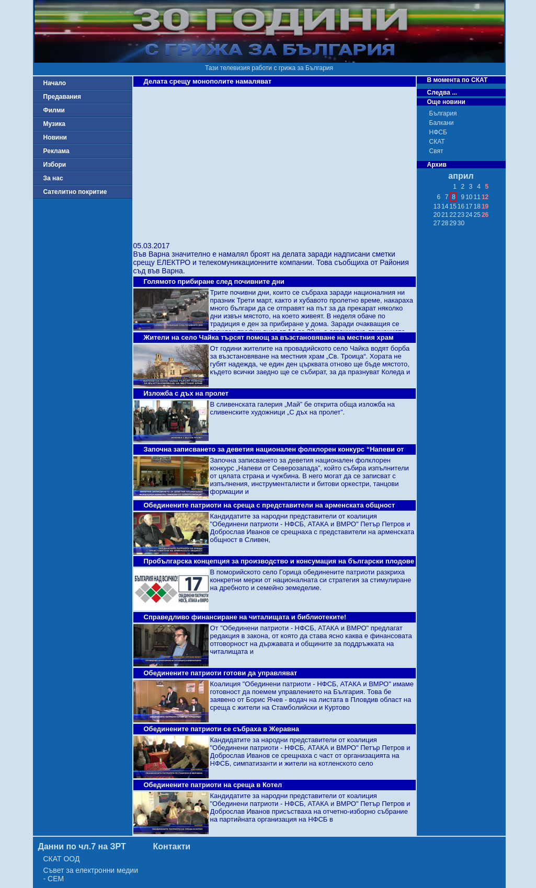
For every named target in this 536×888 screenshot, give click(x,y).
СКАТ (437, 141)
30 (461, 223)
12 (485, 197)
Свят (436, 151)
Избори (54, 164)
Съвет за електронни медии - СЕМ (91, 874)
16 (461, 206)
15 (452, 206)
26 (485, 214)
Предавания (62, 96)
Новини (55, 137)
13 (437, 206)
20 (437, 214)
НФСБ (438, 132)
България (443, 113)
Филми (54, 110)
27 (437, 223)
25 (477, 214)
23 (461, 214)
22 (452, 214)
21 (444, 214)
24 (468, 214)
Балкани (441, 122)
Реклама (56, 151)
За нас (53, 178)
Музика (54, 124)
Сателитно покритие (75, 191)
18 (477, 206)
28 (444, 223)
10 (468, 197)
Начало (54, 83)
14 (444, 206)
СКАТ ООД (61, 859)
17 (468, 206)
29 (452, 223)
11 (477, 197)
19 (485, 206)
